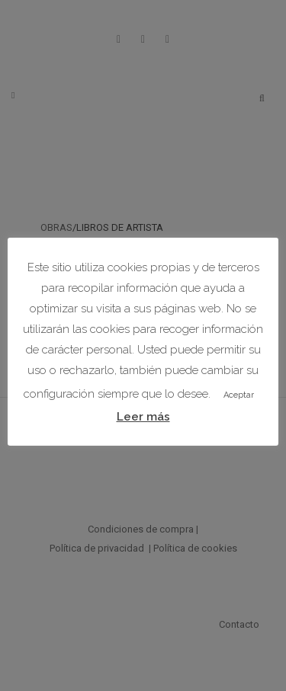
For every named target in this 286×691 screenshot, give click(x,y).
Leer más (143, 417)
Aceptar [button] (238, 395)
